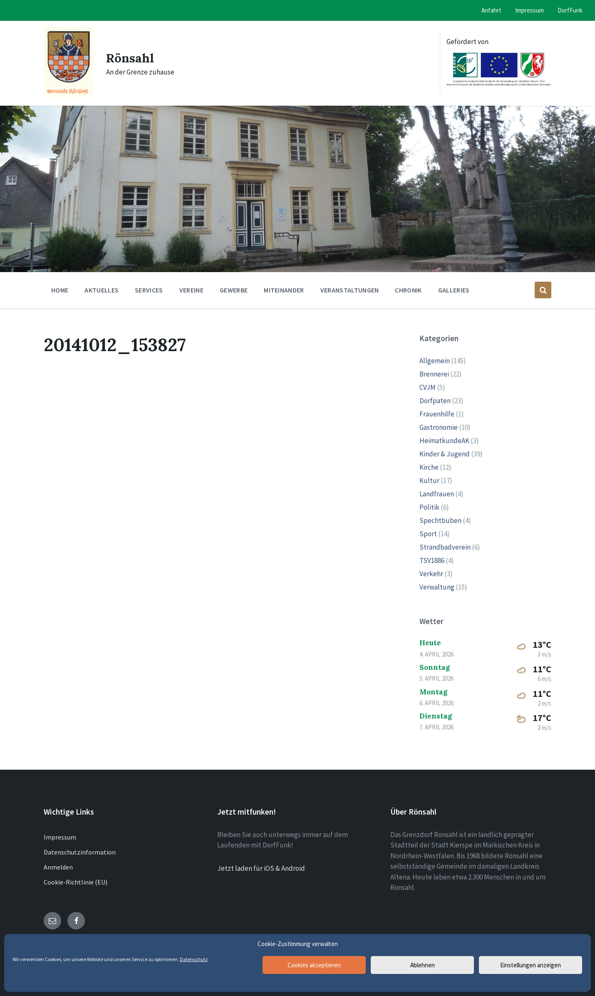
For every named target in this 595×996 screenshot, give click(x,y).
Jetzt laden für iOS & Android (261, 868)
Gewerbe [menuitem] (234, 290)
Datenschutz (194, 959)
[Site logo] (69, 94)
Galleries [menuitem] (454, 290)
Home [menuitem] (59, 290)
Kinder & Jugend (444, 453)
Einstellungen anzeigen (530, 965)
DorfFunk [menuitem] (570, 10)
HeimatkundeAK (444, 440)
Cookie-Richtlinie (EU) (75, 882)
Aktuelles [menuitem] (101, 290)
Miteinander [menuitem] (284, 290)
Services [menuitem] (149, 290)
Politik (429, 507)
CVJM (427, 387)
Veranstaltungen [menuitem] (349, 290)
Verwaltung (436, 587)
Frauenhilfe (436, 414)
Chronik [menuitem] (408, 290)
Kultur (429, 480)
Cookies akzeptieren (314, 965)
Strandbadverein (445, 547)
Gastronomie (438, 427)
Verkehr (431, 573)
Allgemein (434, 360)
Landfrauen (436, 493)
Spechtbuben (440, 520)
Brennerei (434, 374)
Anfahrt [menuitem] (491, 10)
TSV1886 (431, 560)
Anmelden (58, 867)
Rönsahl (130, 58)
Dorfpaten (435, 400)
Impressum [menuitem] (529, 10)
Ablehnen (422, 965)
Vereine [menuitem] (191, 290)
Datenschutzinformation (80, 852)
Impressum (60, 837)
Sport (428, 533)
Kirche (429, 467)
